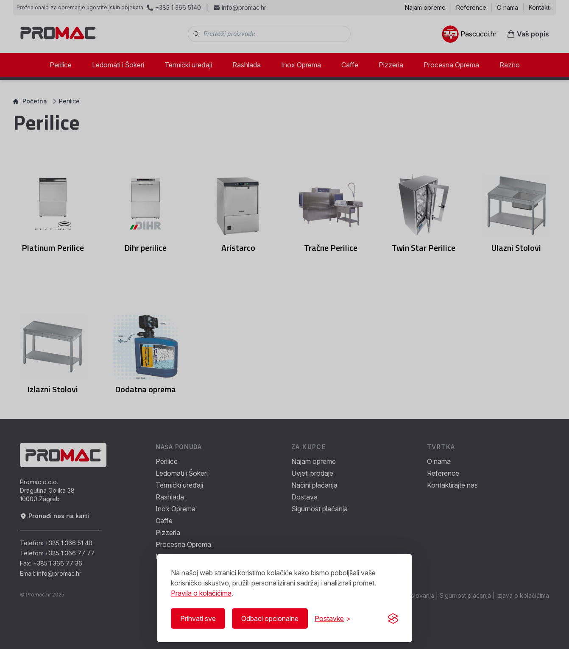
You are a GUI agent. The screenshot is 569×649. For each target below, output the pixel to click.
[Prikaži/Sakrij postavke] (333, 618)
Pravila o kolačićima (201, 593)
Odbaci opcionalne (269, 618)
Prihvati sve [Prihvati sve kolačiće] (198, 618)
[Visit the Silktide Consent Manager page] (393, 618)
